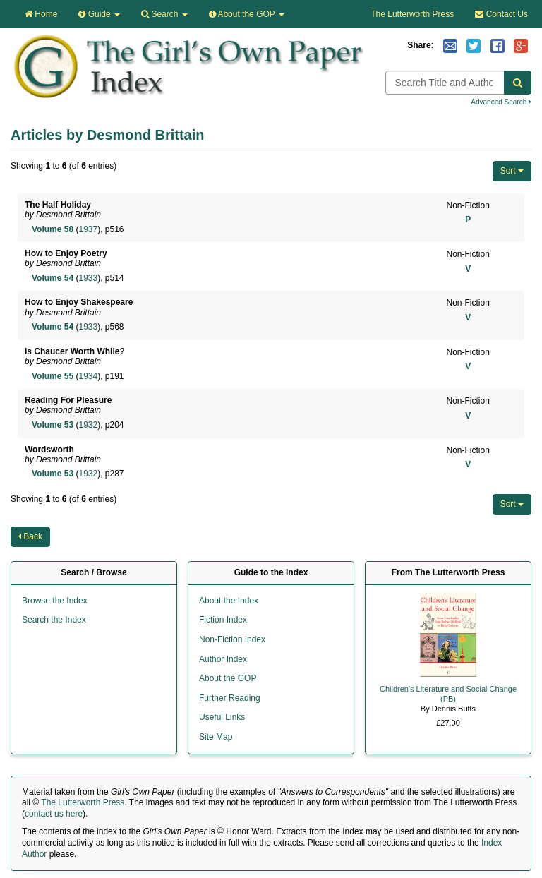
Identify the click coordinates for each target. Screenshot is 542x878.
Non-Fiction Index (232, 639)
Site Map (215, 737)
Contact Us (501, 14)
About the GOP (246, 14)
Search (164, 14)
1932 (87, 425)
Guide (99, 14)
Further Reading (229, 698)
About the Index (228, 601)
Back (30, 536)
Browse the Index (55, 601)
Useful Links (222, 717)
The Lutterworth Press (412, 14)
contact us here (54, 814)
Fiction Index (223, 620)
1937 (87, 229)
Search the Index (54, 620)
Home (41, 14)
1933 (87, 278)
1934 (87, 376)
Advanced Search (501, 102)
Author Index (223, 659)
